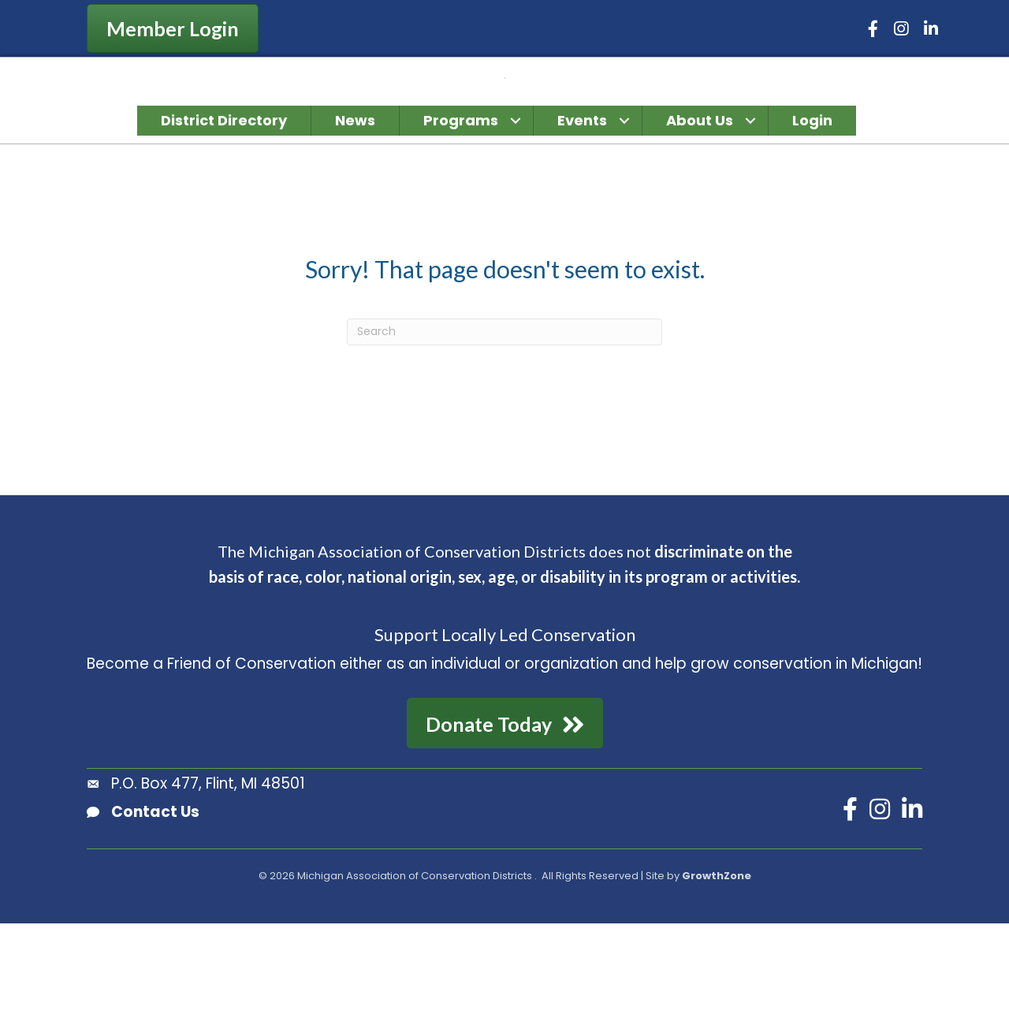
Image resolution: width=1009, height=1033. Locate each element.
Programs (460, 230)
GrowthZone (716, 986)
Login (812, 230)
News (355, 230)
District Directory (224, 230)
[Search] (504, 441)
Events (582, 230)
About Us (699, 230)
